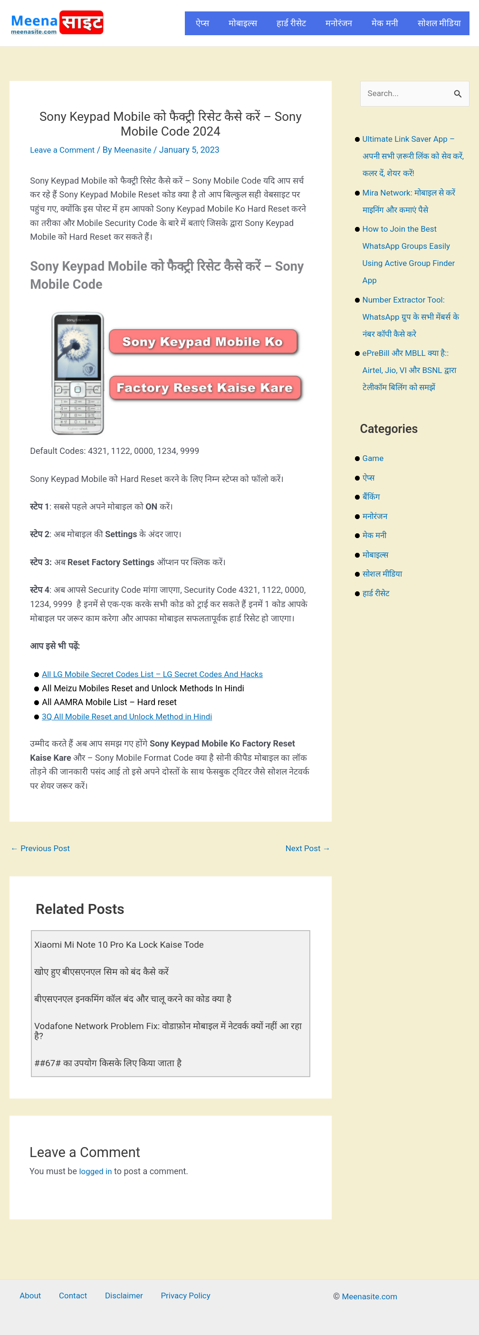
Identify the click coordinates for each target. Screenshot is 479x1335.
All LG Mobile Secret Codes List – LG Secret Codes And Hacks (159, 674)
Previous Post (42, 848)
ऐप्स (202, 23)
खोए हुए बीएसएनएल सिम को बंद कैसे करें (106, 972)
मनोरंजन (339, 23)
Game (374, 459)
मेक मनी (385, 23)
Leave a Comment (64, 150)
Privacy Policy (178, 1294)
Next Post (307, 848)
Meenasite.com (369, 1294)
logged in (96, 1170)
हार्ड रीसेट (291, 23)
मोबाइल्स (243, 23)
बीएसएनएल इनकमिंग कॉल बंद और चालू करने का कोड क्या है (139, 998)
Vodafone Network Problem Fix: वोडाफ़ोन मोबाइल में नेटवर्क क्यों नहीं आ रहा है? (169, 1030)
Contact (74, 1294)
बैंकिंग (372, 497)
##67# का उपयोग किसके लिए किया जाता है (112, 1061)
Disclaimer (120, 1294)
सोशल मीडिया (439, 23)
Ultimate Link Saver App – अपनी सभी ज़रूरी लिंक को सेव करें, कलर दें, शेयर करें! (412, 157)
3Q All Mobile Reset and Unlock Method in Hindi (132, 716)
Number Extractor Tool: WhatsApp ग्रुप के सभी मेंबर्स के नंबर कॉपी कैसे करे (414, 317)
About (37, 1294)
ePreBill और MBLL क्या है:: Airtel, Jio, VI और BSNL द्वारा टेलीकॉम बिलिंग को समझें (412, 371)
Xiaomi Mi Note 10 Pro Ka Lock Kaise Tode (124, 945)
